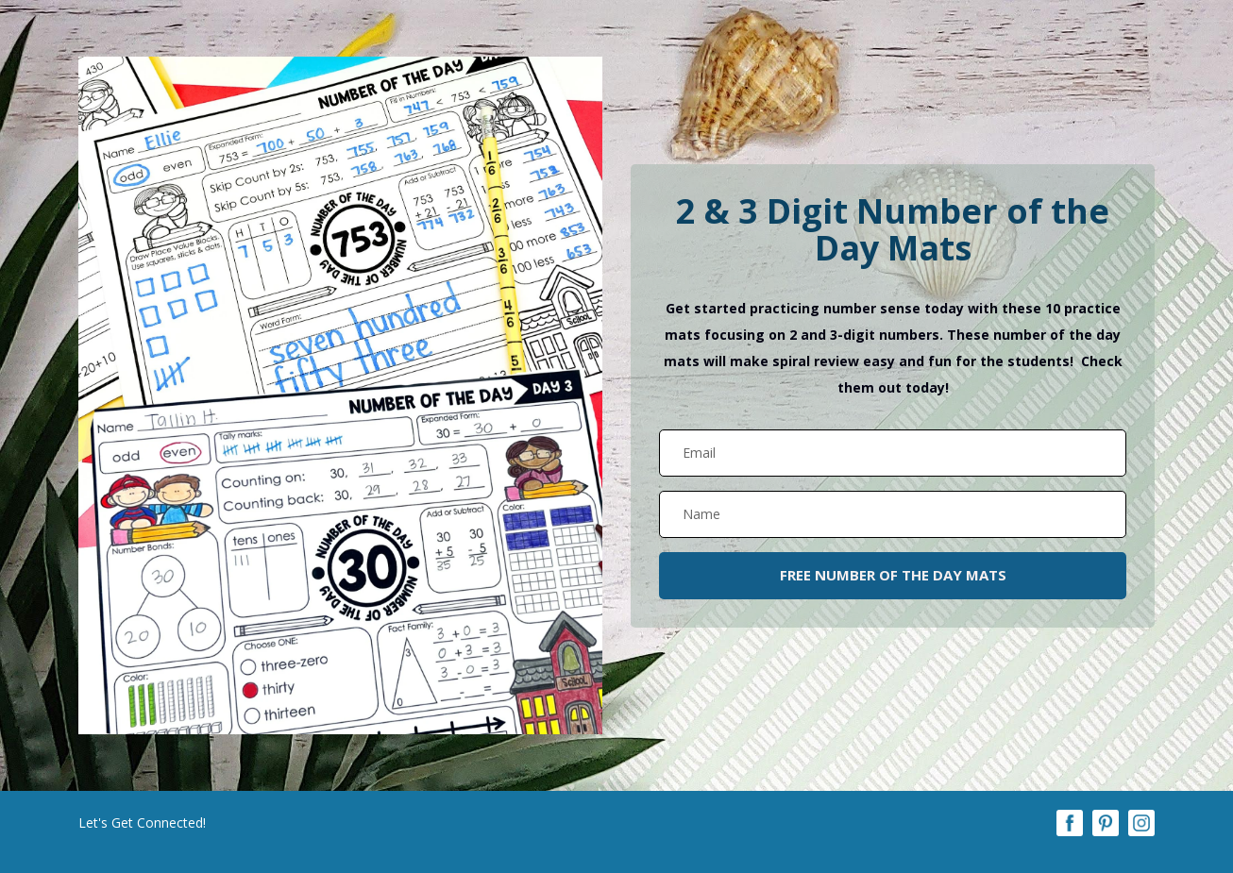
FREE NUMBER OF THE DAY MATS (893, 574)
